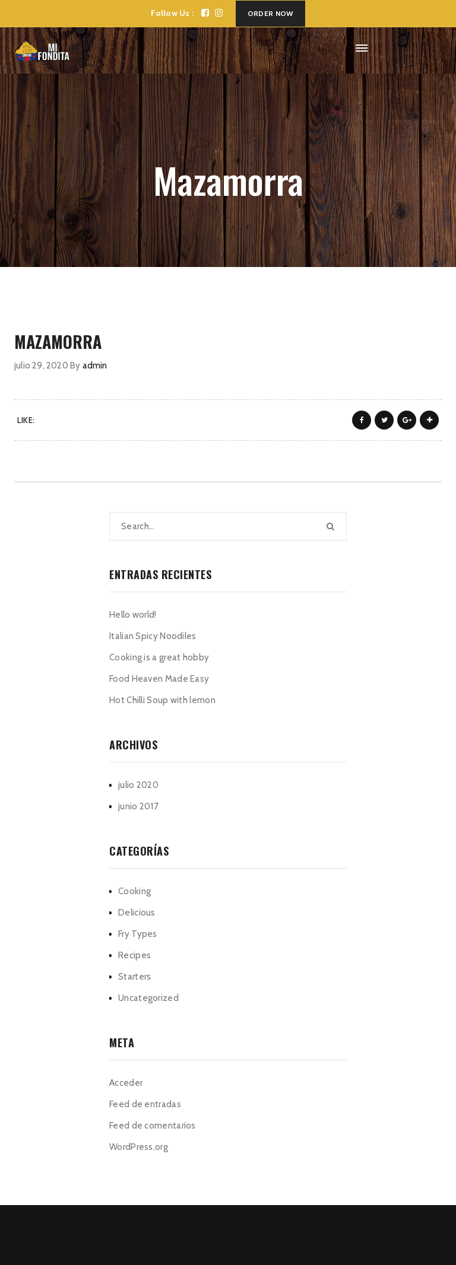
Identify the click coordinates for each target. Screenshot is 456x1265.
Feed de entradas (145, 1104)
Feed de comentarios (152, 1125)
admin (95, 365)
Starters (134, 976)
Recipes (134, 955)
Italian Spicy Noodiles (153, 636)
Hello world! (133, 614)
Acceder (125, 1083)
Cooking (134, 891)
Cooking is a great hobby (159, 657)
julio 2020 (138, 785)
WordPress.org (138, 1147)
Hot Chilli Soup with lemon (162, 700)
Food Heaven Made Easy (159, 678)
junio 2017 (138, 806)
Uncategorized (148, 998)
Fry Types (137, 934)
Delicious (137, 912)
